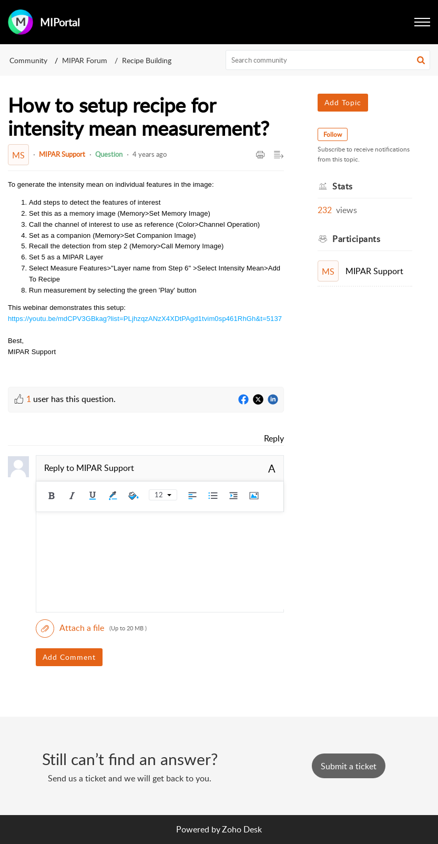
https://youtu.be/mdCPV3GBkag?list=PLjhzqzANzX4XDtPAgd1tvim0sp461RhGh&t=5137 (145, 319)
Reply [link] (274, 438)
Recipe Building (146, 60)
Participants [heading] (356, 239)
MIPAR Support (62, 154)
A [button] (272, 468)
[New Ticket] (348, 766)
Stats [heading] (342, 186)
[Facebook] (243, 400)
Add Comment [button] (69, 657)
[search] (328, 60)
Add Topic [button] (342, 102)
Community (28, 60)
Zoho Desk (242, 829)
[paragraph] (146, 275)
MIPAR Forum (84, 60)
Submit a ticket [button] (348, 766)
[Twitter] (258, 400)
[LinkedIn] (273, 400)
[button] (422, 22)
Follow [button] (332, 134)
